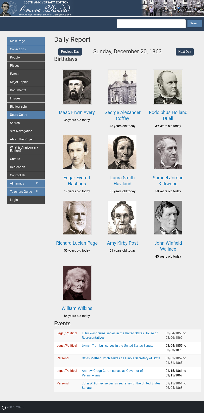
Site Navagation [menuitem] (21, 131)
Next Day (184, 52)
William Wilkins (77, 308)
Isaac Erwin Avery (77, 112)
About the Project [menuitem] (22, 139)
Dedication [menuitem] (17, 167)
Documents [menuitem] (18, 90)
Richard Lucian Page (77, 243)
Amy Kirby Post (122, 243)
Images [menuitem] (15, 98)
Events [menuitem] (14, 74)
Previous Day (70, 52)
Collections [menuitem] (18, 49)
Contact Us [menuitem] (18, 175)
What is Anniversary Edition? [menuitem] (24, 149)
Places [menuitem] (15, 66)
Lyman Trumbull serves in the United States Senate (117, 345)
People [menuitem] (15, 57)
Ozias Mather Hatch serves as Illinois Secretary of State (121, 358)
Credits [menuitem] (15, 159)
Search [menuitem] (15, 123)
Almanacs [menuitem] (24, 184)
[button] (77, 103)
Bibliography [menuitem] (18, 106)
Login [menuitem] (14, 200)
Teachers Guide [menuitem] (24, 192)
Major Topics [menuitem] (19, 82)
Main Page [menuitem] (17, 41)
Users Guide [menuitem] (18, 115)
